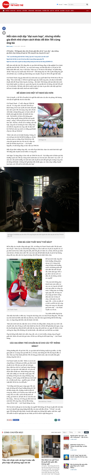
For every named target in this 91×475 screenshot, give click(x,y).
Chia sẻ (16, 420)
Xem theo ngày (56, 432)
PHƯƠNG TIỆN (45, 10)
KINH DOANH (38, 10)
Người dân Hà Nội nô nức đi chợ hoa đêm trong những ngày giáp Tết (25, 59)
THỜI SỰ (7, 10)
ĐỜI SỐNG (24, 10)
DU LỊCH (68, 10)
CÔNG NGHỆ (31, 10)
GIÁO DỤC (19, 10)
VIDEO (72, 10)
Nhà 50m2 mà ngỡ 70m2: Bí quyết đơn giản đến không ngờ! (50, 462)
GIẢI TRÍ (52, 10)
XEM (86, 432)
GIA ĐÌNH (62, 10)
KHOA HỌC (13, 10)
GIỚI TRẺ (57, 10)
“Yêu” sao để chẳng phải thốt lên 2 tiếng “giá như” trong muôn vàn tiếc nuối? (28, 56)
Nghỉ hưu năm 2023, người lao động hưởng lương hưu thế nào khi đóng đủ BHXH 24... (30, 61)
